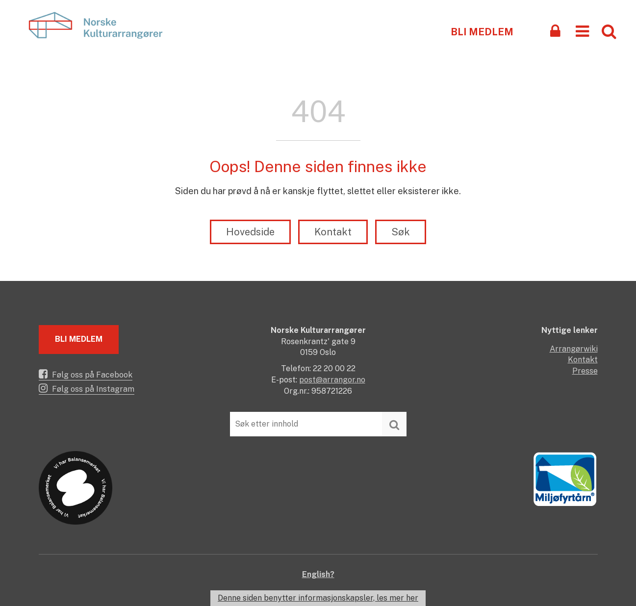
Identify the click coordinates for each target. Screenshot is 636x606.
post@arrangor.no (332, 379)
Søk (400, 232)
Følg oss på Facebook (85, 374)
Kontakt (333, 232)
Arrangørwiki (574, 349)
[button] (582, 31)
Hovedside (250, 232)
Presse (585, 371)
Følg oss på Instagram (86, 388)
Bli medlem (482, 32)
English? (318, 574)
